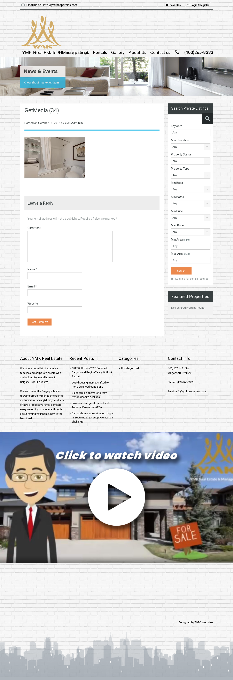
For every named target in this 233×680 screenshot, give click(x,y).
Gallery (118, 52)
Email (32, 286)
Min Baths (177, 197)
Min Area (180, 239)
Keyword (176, 126)
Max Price (177, 225)
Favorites (173, 5)
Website (33, 303)
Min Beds (177, 182)
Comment (34, 227)
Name (32, 269)
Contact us (160, 52)
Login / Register (198, 5)
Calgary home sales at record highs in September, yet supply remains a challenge (93, 417)
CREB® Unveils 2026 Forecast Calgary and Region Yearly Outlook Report (92, 372)
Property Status (181, 154)
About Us (137, 52)
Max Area (181, 253)
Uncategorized (130, 368)
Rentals (100, 52)
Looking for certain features (189, 278)
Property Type (180, 168)
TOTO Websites (204, 622)
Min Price (177, 211)
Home (64, 52)
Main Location (180, 140)
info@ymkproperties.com (60, 5)
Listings (81, 52)
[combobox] (190, 146)
